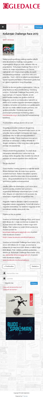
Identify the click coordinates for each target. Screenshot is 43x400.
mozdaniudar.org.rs (10, 115)
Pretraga (38, 27)
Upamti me (9, 283)
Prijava (34, 283)
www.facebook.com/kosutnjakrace (16, 260)
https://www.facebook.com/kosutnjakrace (19, 237)
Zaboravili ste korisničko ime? (12, 287)
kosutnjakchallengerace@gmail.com (16, 232)
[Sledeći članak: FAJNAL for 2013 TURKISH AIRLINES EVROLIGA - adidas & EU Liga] (35, 266)
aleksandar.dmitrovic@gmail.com (18, 255)
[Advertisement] (21, 364)
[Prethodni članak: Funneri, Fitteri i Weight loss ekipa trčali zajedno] (9, 266)
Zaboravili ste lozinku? (10, 289)
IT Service (25, 396)
